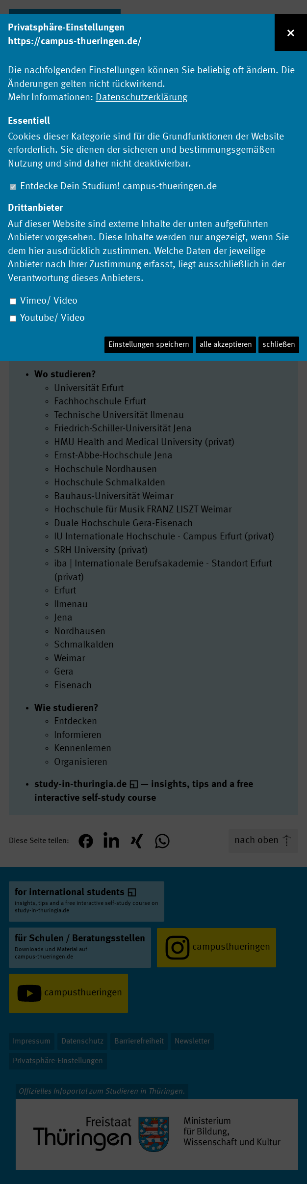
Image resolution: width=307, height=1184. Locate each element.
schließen (278, 345)
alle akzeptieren (226, 345)
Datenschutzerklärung (141, 98)
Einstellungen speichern (148, 345)
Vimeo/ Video (48, 301)
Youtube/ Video (52, 318)
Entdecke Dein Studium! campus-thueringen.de (118, 187)
